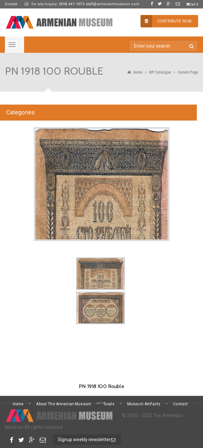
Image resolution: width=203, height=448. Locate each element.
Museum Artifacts (143, 404)
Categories (20, 112)
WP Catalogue (160, 72)
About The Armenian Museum (63, 404)
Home (137, 72)
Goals (109, 404)
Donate (11, 4)
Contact (180, 404)
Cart (192, 4)
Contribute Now (166, 21)
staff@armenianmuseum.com (112, 4)
